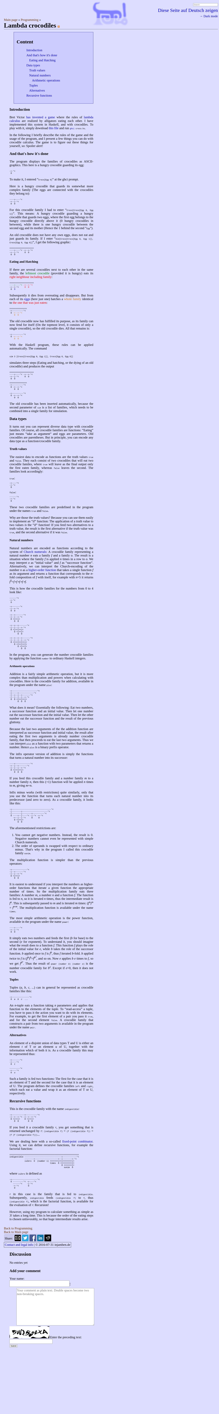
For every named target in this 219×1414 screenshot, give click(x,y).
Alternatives (37, 90)
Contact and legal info (19, 1310)
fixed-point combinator (77, 1200)
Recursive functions (39, 95)
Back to (18, 1294)
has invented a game (40, 117)
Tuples (33, 85)
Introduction (34, 50)
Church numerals (35, 574)
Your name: (16, 1344)
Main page (11, 20)
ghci (72, 128)
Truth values (37, 70)
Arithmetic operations (46, 80)
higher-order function (42, 593)
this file (54, 128)
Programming (30, 20)
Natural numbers (40, 75)
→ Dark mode (208, 16)
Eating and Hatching (42, 60)
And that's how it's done (41, 55)
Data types (33, 65)
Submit (13, 1411)
